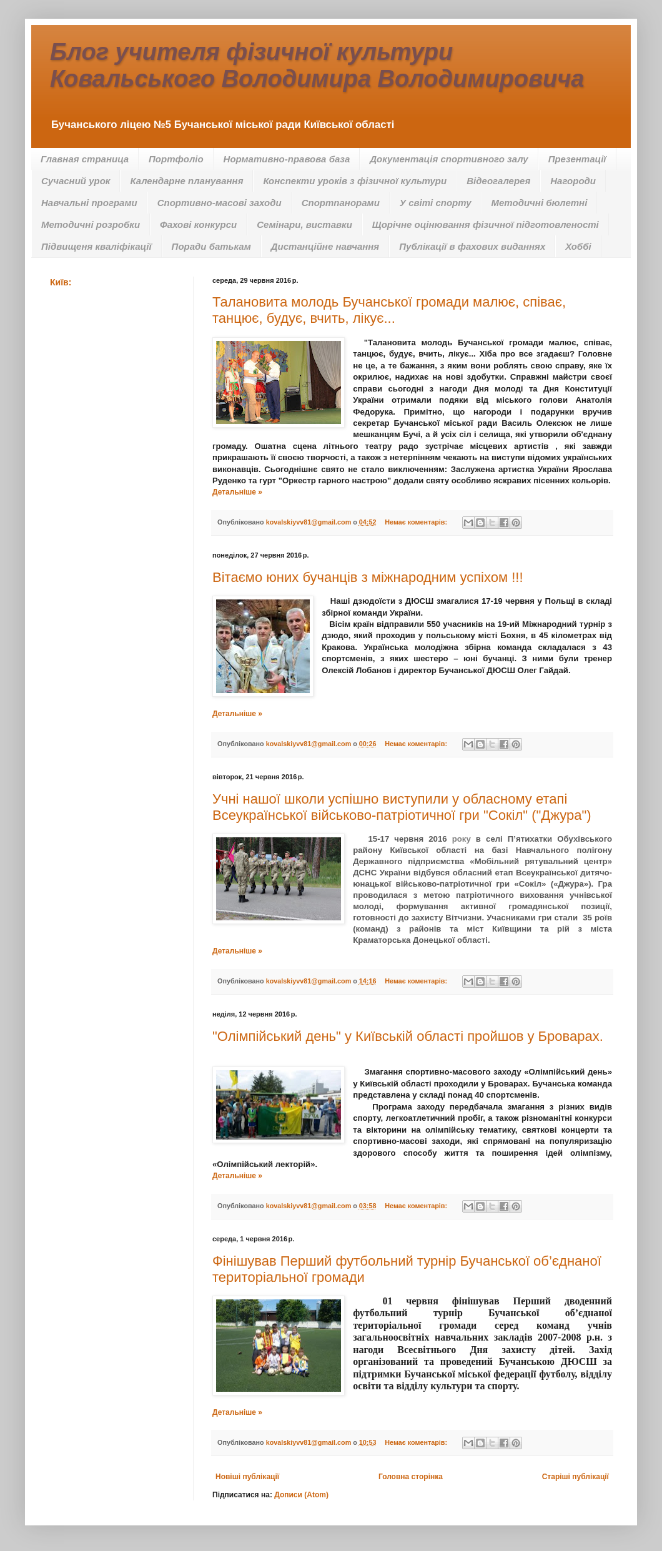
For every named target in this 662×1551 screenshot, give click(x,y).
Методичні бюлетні (540, 202)
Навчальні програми (89, 202)
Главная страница (85, 159)
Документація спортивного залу (449, 159)
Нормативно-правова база (287, 159)
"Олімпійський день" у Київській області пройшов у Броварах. (407, 1036)
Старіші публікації (575, 1476)
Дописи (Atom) (301, 1494)
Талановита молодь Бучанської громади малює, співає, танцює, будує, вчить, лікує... (389, 310)
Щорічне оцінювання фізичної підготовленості (485, 224)
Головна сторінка (410, 1476)
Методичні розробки (90, 224)
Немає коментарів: (417, 522)
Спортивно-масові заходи (219, 202)
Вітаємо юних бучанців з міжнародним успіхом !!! (367, 577)
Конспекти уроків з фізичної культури (355, 180)
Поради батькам (211, 246)
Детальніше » (237, 492)
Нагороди (573, 180)
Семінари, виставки (304, 224)
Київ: (60, 282)
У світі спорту (436, 202)
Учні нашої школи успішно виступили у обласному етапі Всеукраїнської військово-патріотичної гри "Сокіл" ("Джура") (401, 807)
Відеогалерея (498, 180)
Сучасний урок (75, 180)
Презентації (577, 159)
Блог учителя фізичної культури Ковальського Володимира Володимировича (317, 65)
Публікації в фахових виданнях (472, 246)
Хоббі (578, 246)
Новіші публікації (247, 1476)
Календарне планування (186, 180)
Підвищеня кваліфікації (96, 246)
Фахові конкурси (198, 224)
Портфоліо (176, 159)
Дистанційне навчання (325, 246)
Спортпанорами (341, 202)
